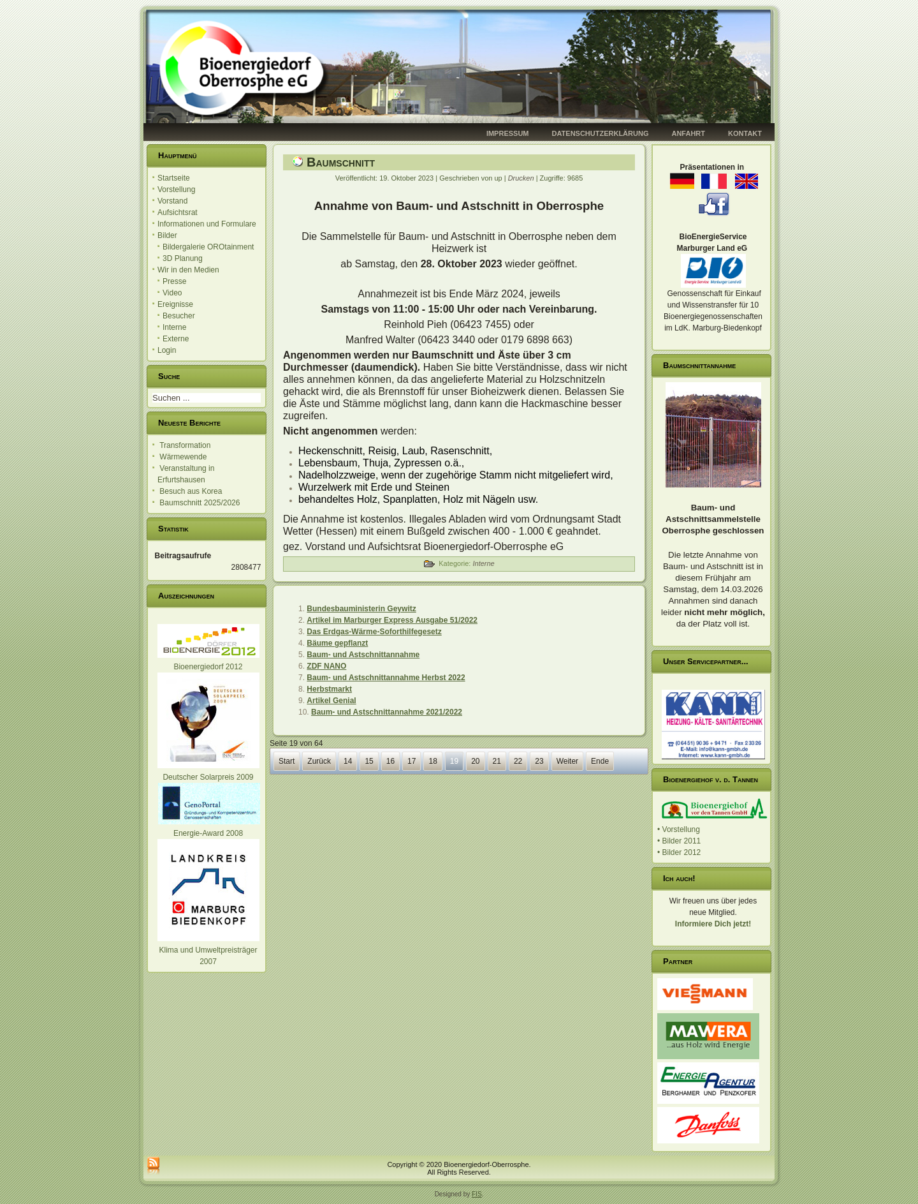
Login (166, 350)
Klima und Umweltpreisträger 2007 (208, 950)
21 (497, 761)
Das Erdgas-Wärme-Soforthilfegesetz (374, 631)
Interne (174, 327)
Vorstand (172, 201)
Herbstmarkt (329, 689)
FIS (477, 1194)
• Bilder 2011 (679, 840)
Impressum (507, 133)
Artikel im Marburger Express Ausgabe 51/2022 (392, 620)
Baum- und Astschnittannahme (363, 654)
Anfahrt (688, 133)
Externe (176, 338)
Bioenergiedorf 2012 (207, 666)
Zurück (319, 761)
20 (475, 761)
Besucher (179, 315)
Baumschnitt (341, 162)
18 (432, 761)
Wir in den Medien (188, 269)
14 (348, 761)
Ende (600, 761)
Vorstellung (176, 189)
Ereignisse (175, 304)
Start (287, 761)
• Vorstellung (678, 829)
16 (390, 761)
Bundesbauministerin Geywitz (361, 608)
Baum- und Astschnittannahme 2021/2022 (386, 712)
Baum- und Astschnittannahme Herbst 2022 (386, 677)
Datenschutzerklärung (600, 133)
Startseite (173, 178)
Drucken (522, 178)
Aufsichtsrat (177, 212)
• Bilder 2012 (679, 852)
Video (172, 292)
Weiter (567, 761)
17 (411, 761)
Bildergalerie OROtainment (208, 246)
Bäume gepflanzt (337, 643)
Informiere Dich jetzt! (713, 923)
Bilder (167, 235)
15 (369, 761)
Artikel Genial (331, 700)
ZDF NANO (326, 666)
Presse (174, 281)
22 (518, 761)
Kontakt (745, 133)
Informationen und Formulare (206, 223)
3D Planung (183, 258)
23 (539, 761)
